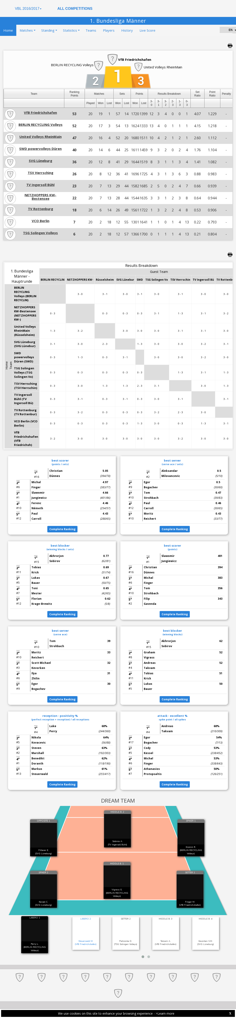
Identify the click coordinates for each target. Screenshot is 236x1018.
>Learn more (165, 1013)
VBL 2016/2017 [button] (28, 8)
